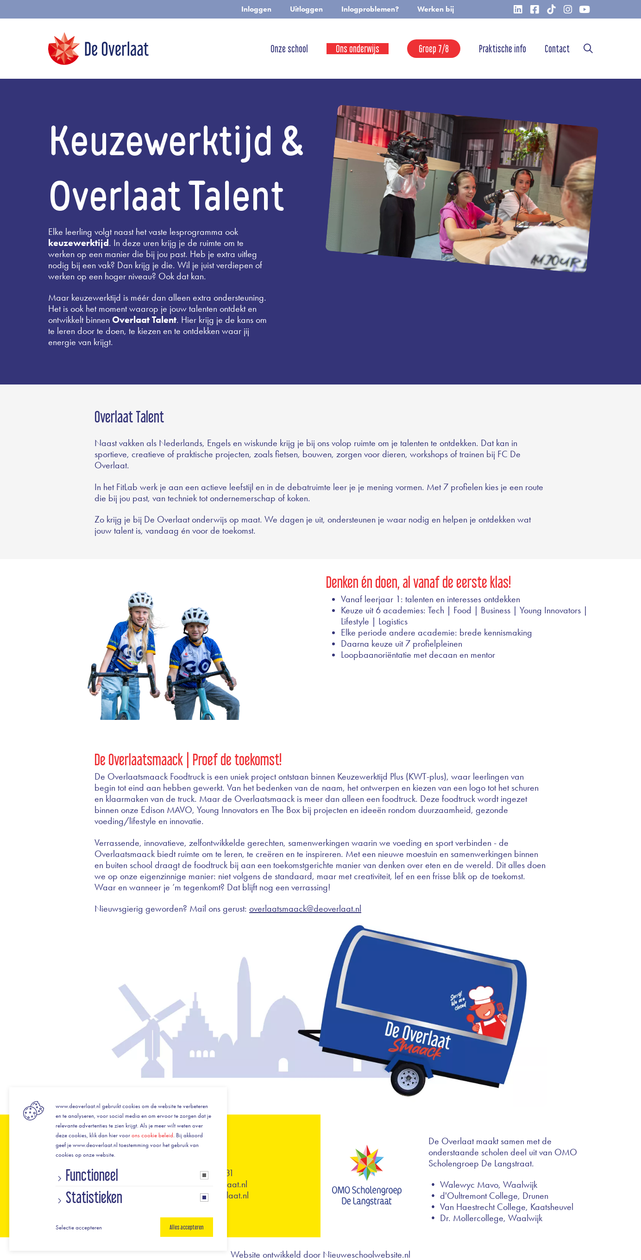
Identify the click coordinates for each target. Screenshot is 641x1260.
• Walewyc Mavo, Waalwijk (482, 1184)
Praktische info (502, 48)
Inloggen (256, 9)
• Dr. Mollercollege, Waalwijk (485, 1217)
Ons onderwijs (357, 48)
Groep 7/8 (434, 48)
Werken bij (435, 9)
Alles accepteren (187, 1227)
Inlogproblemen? (370, 9)
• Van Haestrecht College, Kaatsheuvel (500, 1206)
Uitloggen (306, 9)
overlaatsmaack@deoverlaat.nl (305, 908)
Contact (557, 48)
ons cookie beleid (152, 1135)
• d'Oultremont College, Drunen (488, 1195)
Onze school (289, 48)
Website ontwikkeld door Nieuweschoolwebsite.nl (320, 1254)
